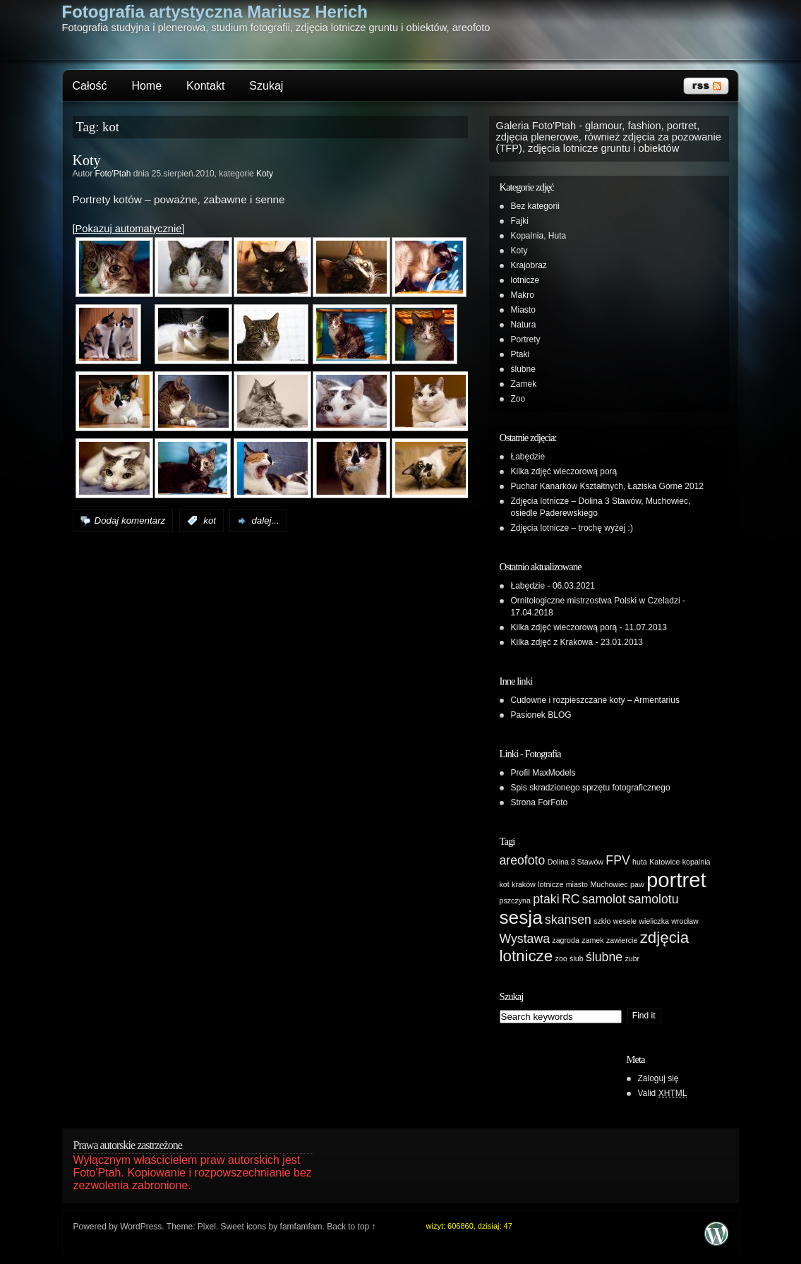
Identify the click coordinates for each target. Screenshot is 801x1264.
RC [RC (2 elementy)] (571, 899)
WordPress (141, 1227)
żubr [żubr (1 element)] (632, 958)
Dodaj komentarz (130, 520)
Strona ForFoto (539, 802)
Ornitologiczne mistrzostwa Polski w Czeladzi (595, 601)
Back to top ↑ (351, 1227)
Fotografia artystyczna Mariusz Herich (215, 11)
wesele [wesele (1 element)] (625, 921)
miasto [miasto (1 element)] (577, 884)
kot (209, 520)
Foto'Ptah (113, 174)
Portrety (526, 339)
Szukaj (266, 86)
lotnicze (525, 280)
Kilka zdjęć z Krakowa (552, 642)
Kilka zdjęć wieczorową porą (564, 471)
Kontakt (205, 86)
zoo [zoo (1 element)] (561, 958)
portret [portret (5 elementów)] (676, 879)
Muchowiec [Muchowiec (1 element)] (608, 884)
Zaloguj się (658, 1078)
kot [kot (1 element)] (505, 884)
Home (146, 86)
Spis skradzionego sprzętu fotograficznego (590, 788)
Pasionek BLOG (541, 715)
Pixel (207, 1227)
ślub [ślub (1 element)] (577, 958)
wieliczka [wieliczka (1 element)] (654, 921)
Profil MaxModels (543, 773)
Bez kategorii (535, 206)
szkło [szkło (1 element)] (602, 921)
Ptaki (520, 354)
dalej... (265, 520)
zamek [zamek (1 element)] (592, 940)
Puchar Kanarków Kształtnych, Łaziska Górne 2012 (607, 486)
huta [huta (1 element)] (639, 861)
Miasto (523, 310)
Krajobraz (529, 265)
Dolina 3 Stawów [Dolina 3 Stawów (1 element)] (575, 861)
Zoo (518, 399)
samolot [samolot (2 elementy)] (604, 899)
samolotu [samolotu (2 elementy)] (653, 899)
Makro (522, 295)
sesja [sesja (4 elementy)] (521, 917)
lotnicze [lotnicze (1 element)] (550, 884)
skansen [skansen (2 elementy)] (568, 920)
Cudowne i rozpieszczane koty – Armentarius (595, 700)
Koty (87, 160)
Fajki (520, 221)
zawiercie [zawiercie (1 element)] (621, 940)
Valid (662, 1093)
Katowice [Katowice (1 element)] (664, 861)
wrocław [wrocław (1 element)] (685, 921)
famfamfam (301, 1227)
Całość (90, 86)
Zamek (524, 384)
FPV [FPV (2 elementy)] (618, 860)
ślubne (523, 369)
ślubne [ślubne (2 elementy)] (604, 957)
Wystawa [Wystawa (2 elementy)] (525, 939)
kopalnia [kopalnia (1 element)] (696, 861)
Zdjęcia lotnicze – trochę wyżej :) (572, 528)
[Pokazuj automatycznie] (129, 228)
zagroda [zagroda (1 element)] (565, 940)
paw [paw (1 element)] (637, 884)
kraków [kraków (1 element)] (524, 884)
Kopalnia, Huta (539, 236)
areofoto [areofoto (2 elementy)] (523, 860)
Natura (523, 325)
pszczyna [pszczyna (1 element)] (515, 900)
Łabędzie (528, 457)
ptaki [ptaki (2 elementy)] (546, 899)
